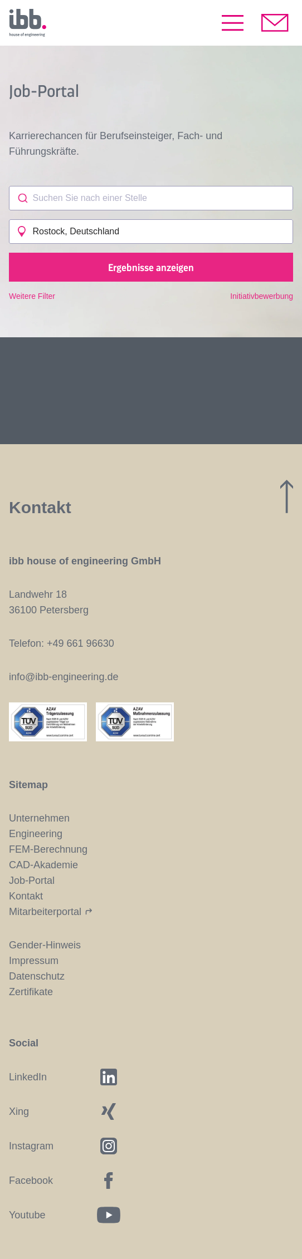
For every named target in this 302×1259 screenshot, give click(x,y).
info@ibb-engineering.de (63, 676)
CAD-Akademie (43, 865)
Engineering (35, 833)
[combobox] (151, 198)
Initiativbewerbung (261, 296)
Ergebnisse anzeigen (151, 267)
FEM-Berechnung (48, 849)
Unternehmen (39, 818)
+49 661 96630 (80, 643)
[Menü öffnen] (232, 22)
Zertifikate (31, 991)
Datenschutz (37, 976)
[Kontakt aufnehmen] (275, 22)
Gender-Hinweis (45, 945)
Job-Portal (32, 880)
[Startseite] (27, 23)
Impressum (34, 960)
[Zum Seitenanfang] (286, 496)
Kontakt (26, 896)
